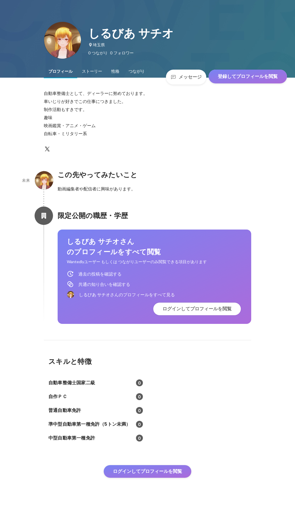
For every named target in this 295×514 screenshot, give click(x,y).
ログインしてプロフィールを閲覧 (197, 308)
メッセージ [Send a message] (186, 77)
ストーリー (92, 71)
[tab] (60, 71)
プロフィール (60, 71)
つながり (136, 71)
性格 (115, 71)
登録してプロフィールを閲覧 (248, 76)
